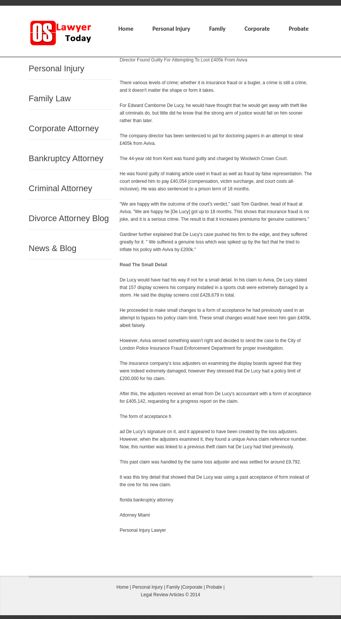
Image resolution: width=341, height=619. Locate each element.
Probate (298, 28)
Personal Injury (171, 28)
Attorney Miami (135, 515)
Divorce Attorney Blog (69, 218)
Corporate (257, 28)
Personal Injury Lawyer (143, 530)
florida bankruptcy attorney (146, 500)
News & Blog (53, 248)
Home (126, 28)
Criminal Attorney (61, 188)
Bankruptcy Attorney (66, 158)
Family (217, 28)
